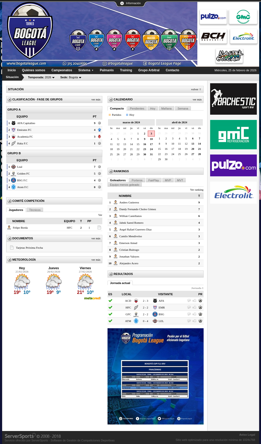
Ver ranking (197, 189)
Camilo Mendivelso (130, 236)
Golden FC (23, 173)
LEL (161, 321)
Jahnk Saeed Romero (131, 222)
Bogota (69, 77)
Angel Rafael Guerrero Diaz (135, 229)
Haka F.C (22, 143)
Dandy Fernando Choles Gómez (137, 209)
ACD (128, 300)
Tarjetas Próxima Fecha (29, 247)
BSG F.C (22, 180)
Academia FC (25, 136)
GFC (128, 314)
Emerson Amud (128, 242)
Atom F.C (22, 187)
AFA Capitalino (26, 123)
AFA (161, 300)
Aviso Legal (247, 434)
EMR (162, 307)
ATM (128, 321)
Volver (194, 89)
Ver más (96, 99)
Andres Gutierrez (129, 202)
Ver (100, 214)
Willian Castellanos (130, 215)
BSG (161, 314)
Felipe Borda (20, 227)
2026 (39, 77)
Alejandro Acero (128, 263)
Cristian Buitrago (129, 249)
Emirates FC (24, 129)
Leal (19, 166)
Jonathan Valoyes (129, 256)
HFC (69, 227)
